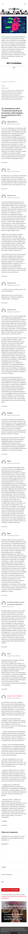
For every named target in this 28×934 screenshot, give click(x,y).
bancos (4, 90)
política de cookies (14, 930)
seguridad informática (16, 98)
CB (4, 86)
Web (2, 882)
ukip (14, 99)
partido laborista (15, 95)
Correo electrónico (6, 874)
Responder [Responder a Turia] (4, 188)
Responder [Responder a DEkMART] (4, 454)
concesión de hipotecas (8, 92)
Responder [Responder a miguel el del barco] (4, 162)
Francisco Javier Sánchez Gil (14, 696)
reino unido (5, 98)
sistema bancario (7, 99)
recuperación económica (17, 96)
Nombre (4, 867)
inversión (4, 93)
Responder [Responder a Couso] (4, 689)
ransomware (5, 96)
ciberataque (10, 90)
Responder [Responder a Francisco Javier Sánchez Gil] (4, 825)
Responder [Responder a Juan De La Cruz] (4, 276)
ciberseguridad (19, 90)
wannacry (19, 99)
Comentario (5, 844)
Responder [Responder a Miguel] (4, 526)
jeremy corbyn (13, 93)
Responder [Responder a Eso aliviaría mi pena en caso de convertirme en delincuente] (4, 647)
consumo (19, 92)
